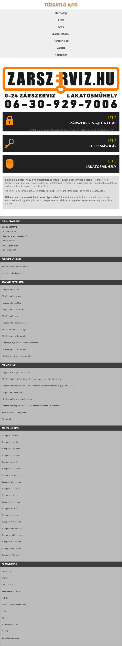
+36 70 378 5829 (9, 250)
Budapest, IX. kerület (11, 488)
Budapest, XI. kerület (11, 501)
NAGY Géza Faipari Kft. (12, 591)
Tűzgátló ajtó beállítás (11, 302)
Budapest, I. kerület (10, 435)
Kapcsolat (61, 54)
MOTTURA (6, 571)
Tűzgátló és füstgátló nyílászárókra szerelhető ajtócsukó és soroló (31, 405)
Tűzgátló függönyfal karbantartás (16, 356)
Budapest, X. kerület (10, 495)
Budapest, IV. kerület (11, 455)
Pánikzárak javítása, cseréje (14, 329)
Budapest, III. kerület (11, 448)
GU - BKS (6, 631)
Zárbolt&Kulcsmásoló (11, 638)
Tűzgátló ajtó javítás (10, 289)
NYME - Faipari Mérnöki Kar (14, 604)
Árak (61, 27)
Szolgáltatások (61, 34)
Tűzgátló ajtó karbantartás (13, 309)
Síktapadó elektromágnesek (14, 412)
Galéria (61, 48)
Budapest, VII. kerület (11, 475)
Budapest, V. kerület (10, 462)
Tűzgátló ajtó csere (10, 316)
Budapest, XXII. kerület (11, 555)
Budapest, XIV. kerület (11, 521)
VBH (3, 618)
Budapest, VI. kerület (11, 468)
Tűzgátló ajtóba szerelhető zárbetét (17, 399)
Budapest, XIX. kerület (11, 541)
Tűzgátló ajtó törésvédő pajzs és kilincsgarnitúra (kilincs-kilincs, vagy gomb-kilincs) (38, 385)
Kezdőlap (61, 13)
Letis (61, 20)
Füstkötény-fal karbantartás (14, 349)
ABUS (4, 578)
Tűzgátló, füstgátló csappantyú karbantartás (21, 342)
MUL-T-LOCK (7, 584)
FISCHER (5, 598)
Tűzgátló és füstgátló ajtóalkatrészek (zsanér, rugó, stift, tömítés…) (31, 379)
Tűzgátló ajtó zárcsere (11, 296)
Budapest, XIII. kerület (11, 515)
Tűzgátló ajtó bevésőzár (12, 392)
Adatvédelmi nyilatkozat (12, 273)
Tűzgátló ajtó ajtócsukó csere (14, 322)
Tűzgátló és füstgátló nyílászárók (16, 372)
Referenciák (61, 41)
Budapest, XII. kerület (11, 508)
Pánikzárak (6, 419)
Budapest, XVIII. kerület (12, 535)
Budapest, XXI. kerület (11, 548)
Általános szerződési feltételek (15, 266)
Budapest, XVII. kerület (11, 528)
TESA (4, 611)
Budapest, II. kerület (10, 442)
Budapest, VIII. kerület (11, 482)
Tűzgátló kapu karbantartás (14, 336)
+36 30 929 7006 (9, 231)
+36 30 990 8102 (9, 240)
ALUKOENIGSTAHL (10, 624)
